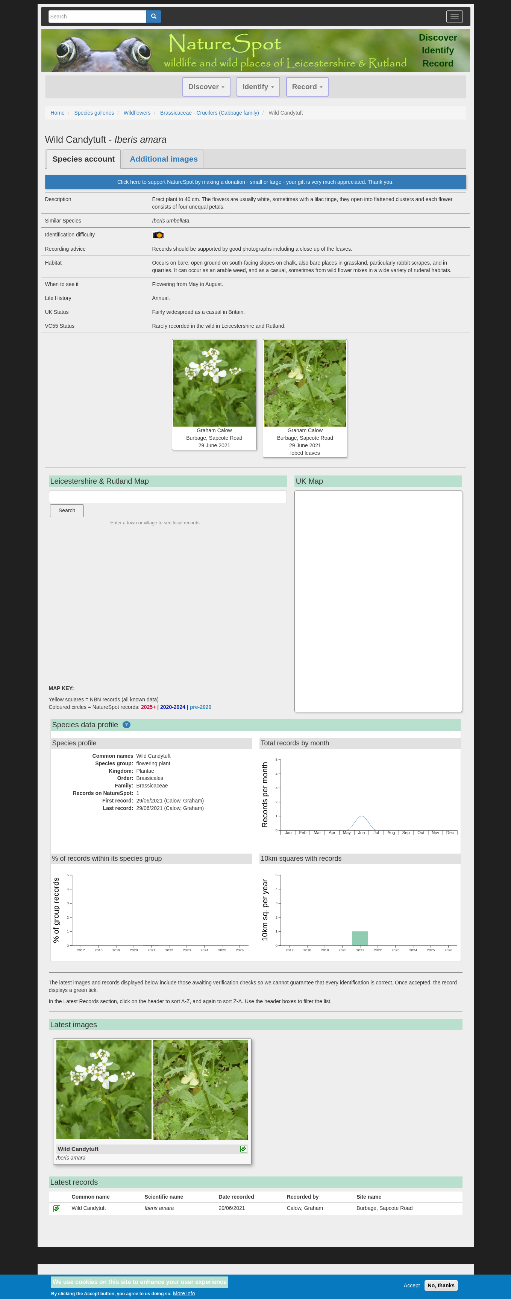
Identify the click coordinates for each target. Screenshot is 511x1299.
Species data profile (85, 725)
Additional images (164, 158)
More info (184, 1293)
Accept (412, 1285)
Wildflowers (137, 113)
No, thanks (441, 1285)
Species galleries (94, 113)
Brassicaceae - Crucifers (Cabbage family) (209, 113)
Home (58, 113)
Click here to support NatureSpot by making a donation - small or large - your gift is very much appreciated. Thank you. (255, 182)
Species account (84, 158)
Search (67, 510)
